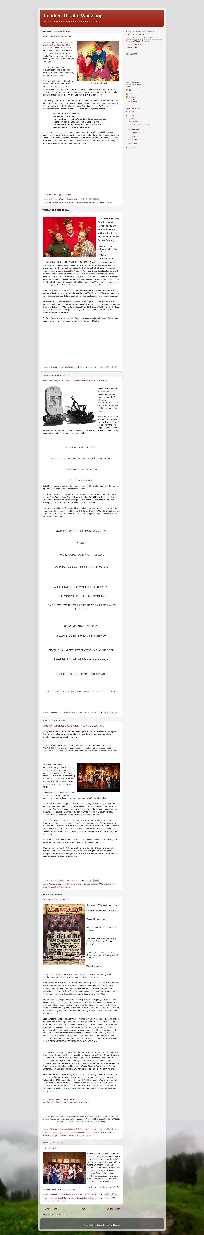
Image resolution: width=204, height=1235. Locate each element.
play (114, 884)
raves (45, 887)
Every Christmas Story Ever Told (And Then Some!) (57, 45)
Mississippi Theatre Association (138, 41)
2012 (131, 115)
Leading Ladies (51, 1148)
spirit (98, 203)
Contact (80, 1198)
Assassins (53, 884)
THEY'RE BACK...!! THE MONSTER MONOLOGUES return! (75, 380)
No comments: (72, 199)
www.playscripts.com (97, 318)
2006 (131, 148)
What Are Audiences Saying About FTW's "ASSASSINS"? (73, 725)
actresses (53, 1198)
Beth (131, 90)
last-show (107, 884)
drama (86, 1198)
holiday (92, 203)
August (134, 136)
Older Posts (113, 1208)
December (135, 122)
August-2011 (63, 1133)
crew (75, 1133)
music (57, 1201)
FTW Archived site (133, 44)
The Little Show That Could (57, 36)
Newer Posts (50, 1208)
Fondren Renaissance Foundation (139, 38)
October (134, 133)
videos (109, 203)
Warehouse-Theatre (83, 1136)
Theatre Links (131, 47)
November (135, 129)
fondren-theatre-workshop (72, 203)
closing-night (71, 884)
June (133, 143)
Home (82, 1208)
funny (86, 203)
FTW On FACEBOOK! (135, 35)
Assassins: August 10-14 (56, 899)
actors (51, 203)
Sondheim (59, 887)
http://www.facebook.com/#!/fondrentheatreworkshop (66, 1102)
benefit (60, 1198)
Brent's (67, 1198)
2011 (131, 119)
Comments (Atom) (61, 1214)
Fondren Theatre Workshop (73, 15)
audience (61, 884)
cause (73, 1198)
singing (63, 1201)
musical (108, 1133)
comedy (58, 203)
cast (71, 1133)
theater (103, 203)
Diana (131, 94)
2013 (131, 112)
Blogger (116, 1225)
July (133, 140)
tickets (71, 1136)
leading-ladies (48, 1201)
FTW (101, 884)
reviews (51, 887)
